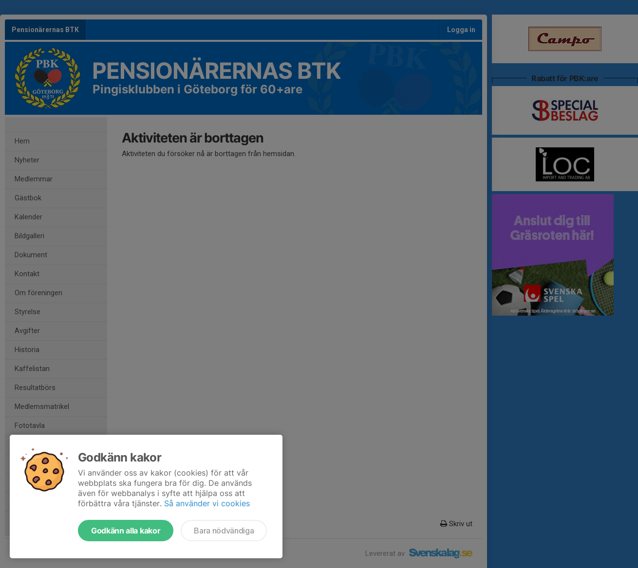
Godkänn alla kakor (125, 530)
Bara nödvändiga (224, 530)
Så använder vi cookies (207, 503)
